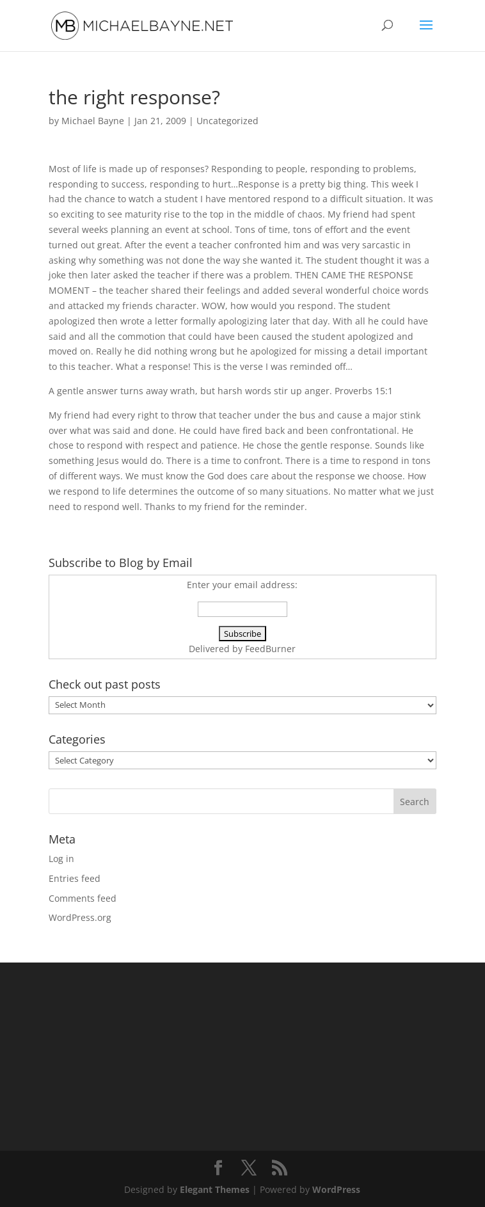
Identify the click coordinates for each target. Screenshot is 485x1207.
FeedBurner (270, 649)
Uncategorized (227, 121)
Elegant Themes (215, 1189)
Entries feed (74, 878)
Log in (61, 858)
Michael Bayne (92, 121)
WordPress (336, 1189)
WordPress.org (80, 917)
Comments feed (82, 898)
